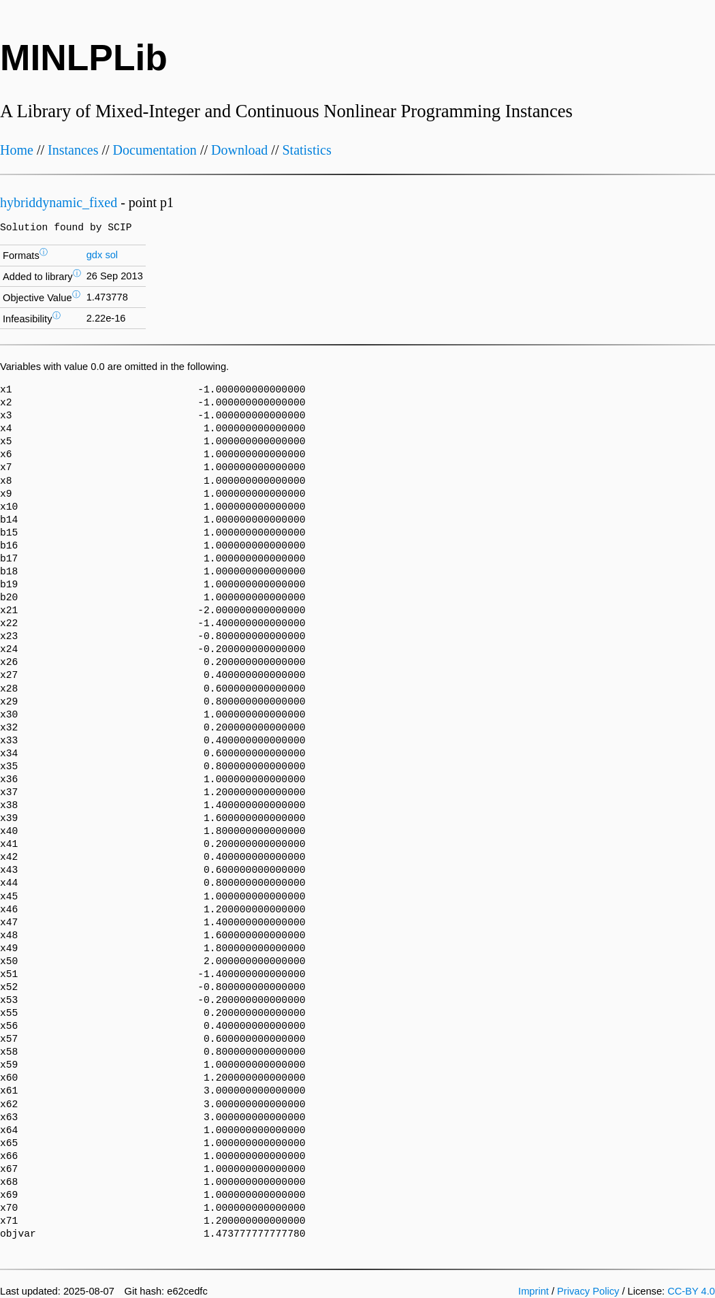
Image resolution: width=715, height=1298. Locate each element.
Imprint (533, 1291)
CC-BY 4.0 (691, 1291)
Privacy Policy (588, 1291)
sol (111, 254)
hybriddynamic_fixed (58, 202)
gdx (94, 254)
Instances (73, 149)
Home (16, 149)
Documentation (155, 149)
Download (239, 149)
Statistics (306, 149)
